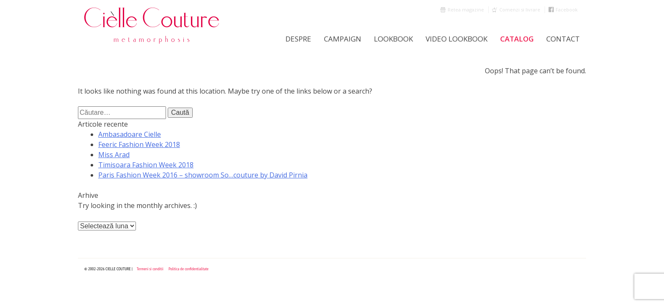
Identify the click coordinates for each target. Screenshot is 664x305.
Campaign (342, 39)
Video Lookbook (456, 39)
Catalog (517, 39)
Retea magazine (466, 9)
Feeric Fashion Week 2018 (139, 144)
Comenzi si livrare (519, 9)
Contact (563, 39)
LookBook (393, 39)
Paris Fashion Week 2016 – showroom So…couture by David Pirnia (202, 175)
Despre (298, 39)
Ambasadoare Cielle (129, 134)
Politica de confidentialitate (189, 269)
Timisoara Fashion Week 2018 (146, 164)
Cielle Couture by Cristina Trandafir (152, 25)
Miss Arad (114, 154)
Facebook (567, 9)
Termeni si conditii (150, 269)
